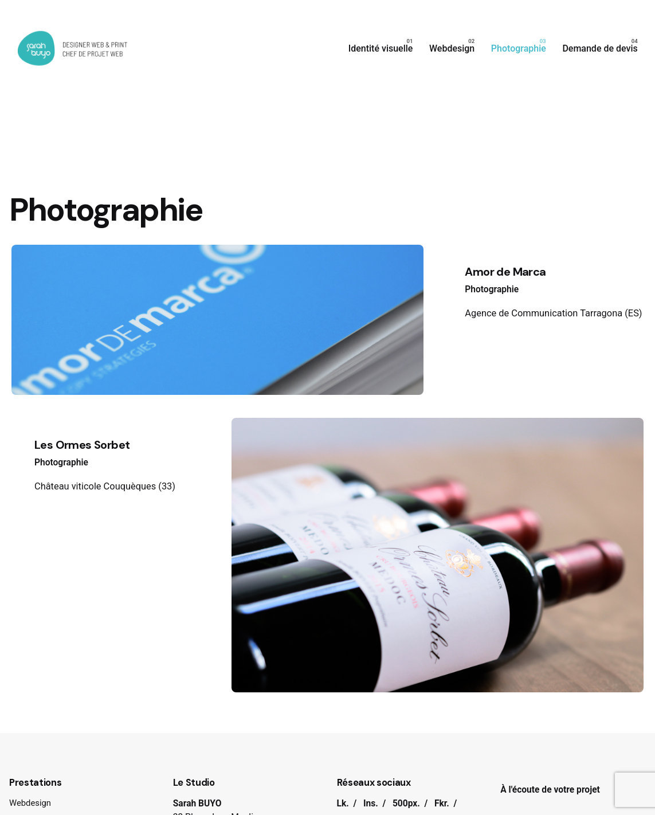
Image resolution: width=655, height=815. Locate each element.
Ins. (370, 803)
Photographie (492, 289)
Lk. (343, 803)
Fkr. (441, 803)
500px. (406, 803)
